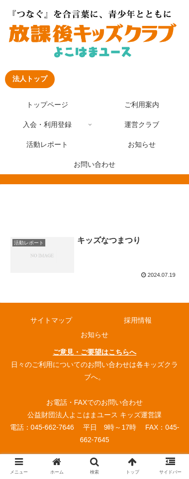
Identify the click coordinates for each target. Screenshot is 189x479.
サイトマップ (51, 320)
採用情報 (138, 320)
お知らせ (94, 335)
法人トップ (29, 79)
